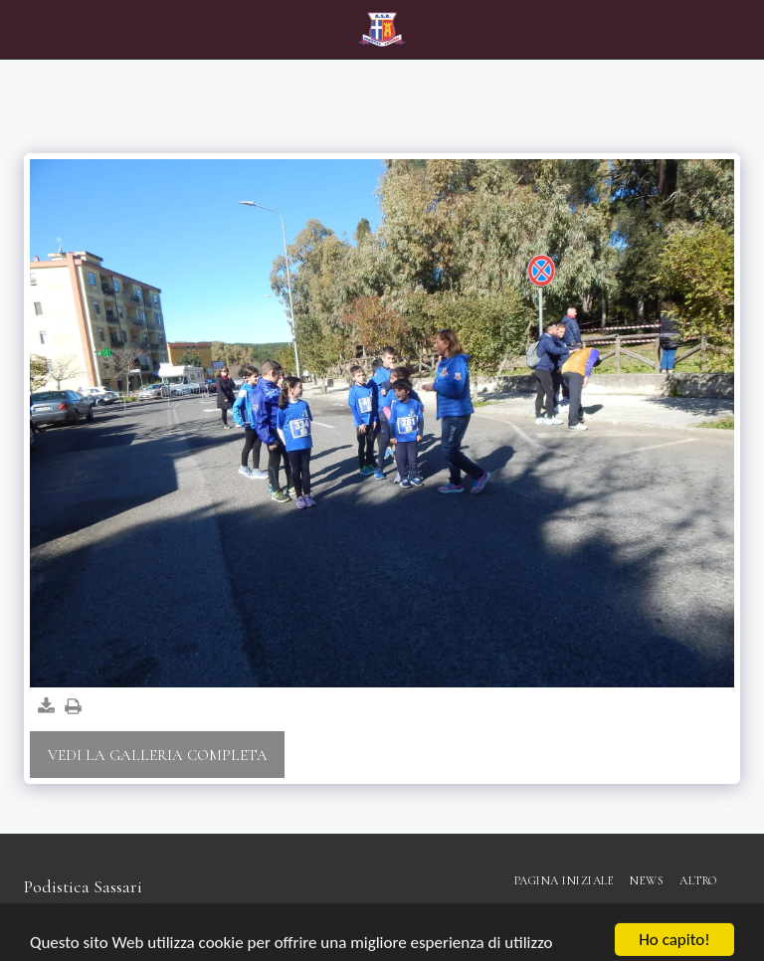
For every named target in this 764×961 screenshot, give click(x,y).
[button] (22, 29)
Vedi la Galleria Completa (158, 755)
